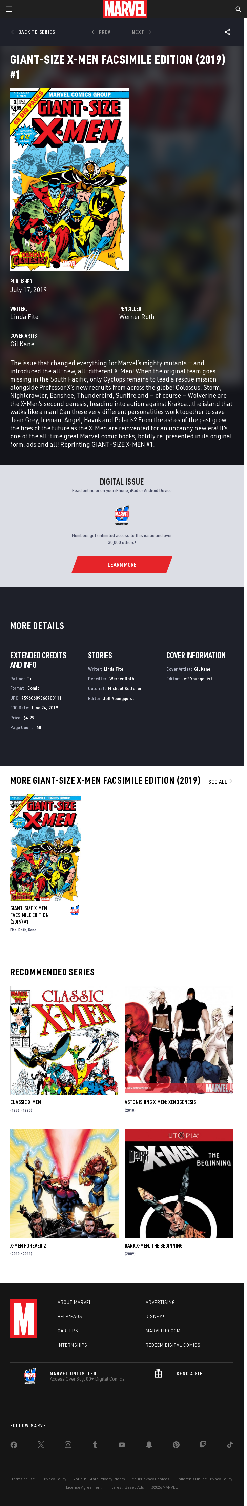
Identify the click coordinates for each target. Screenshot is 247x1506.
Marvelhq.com (163, 1330)
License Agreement (84, 1487)
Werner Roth (137, 316)
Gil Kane (22, 344)
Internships (72, 1345)
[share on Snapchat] (149, 1446)
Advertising (160, 1302)
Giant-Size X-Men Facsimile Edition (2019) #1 (29, 915)
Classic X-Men (25, 1102)
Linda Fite (24, 316)
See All (220, 781)
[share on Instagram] (68, 1446)
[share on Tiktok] (230, 1446)
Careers (68, 1330)
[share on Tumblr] (94, 1446)
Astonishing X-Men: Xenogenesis (160, 1102)
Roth (22, 929)
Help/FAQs (70, 1316)
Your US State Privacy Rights (99, 1478)
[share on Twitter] (41, 1446)
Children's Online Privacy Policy (204, 1478)
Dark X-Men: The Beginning (154, 1245)
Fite (13, 929)
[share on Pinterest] (176, 1446)
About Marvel (74, 1302)
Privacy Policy (54, 1478)
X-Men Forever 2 (28, 1245)
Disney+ (155, 1316)
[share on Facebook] (13, 1446)
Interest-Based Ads (126, 1487)
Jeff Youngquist (118, 698)
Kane (32, 929)
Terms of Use (23, 1478)
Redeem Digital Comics (173, 1345)
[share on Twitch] (203, 1446)
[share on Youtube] (122, 1446)
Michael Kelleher (125, 688)
